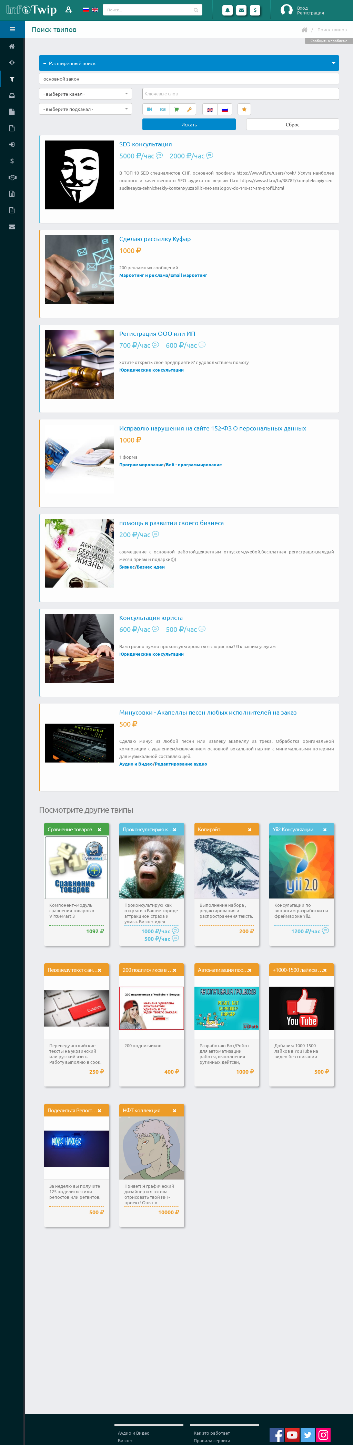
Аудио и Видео (136, 764)
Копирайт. (209, 828)
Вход (302, 8)
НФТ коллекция (141, 1109)
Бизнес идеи (151, 567)
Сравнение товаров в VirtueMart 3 (86, 828)
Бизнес (127, 567)
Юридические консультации (151, 370)
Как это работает (212, 1433)
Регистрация (310, 12)
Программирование (141, 464)
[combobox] (85, 94)
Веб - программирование (194, 464)
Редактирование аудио (181, 764)
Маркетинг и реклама (143, 275)
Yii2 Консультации (293, 828)
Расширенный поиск (69, 63)
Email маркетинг (188, 275)
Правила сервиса (212, 1440)
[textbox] (161, 93)
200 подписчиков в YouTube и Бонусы (166, 969)
